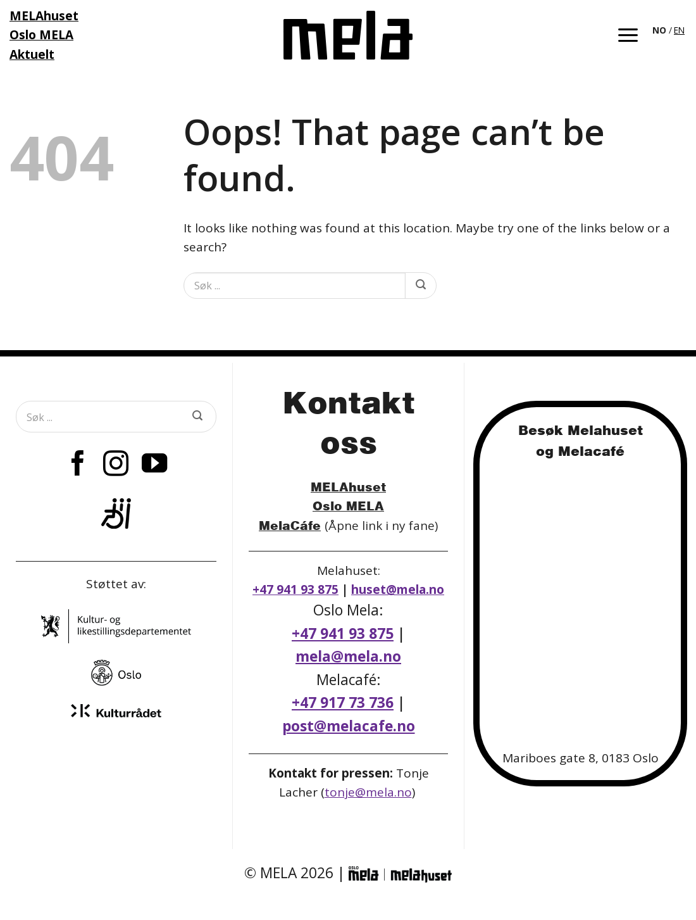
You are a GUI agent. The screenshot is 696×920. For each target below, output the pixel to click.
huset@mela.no (397, 589)
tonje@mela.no (368, 792)
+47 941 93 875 (295, 589)
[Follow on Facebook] (77, 465)
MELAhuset (348, 487)
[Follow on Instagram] (115, 465)
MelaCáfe (290, 525)
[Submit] (420, 285)
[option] (679, 30)
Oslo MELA (348, 506)
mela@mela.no (348, 656)
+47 (343, 702)
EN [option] (679, 30)
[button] (628, 35)
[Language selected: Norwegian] (669, 29)
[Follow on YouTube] (154, 465)
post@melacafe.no (348, 726)
